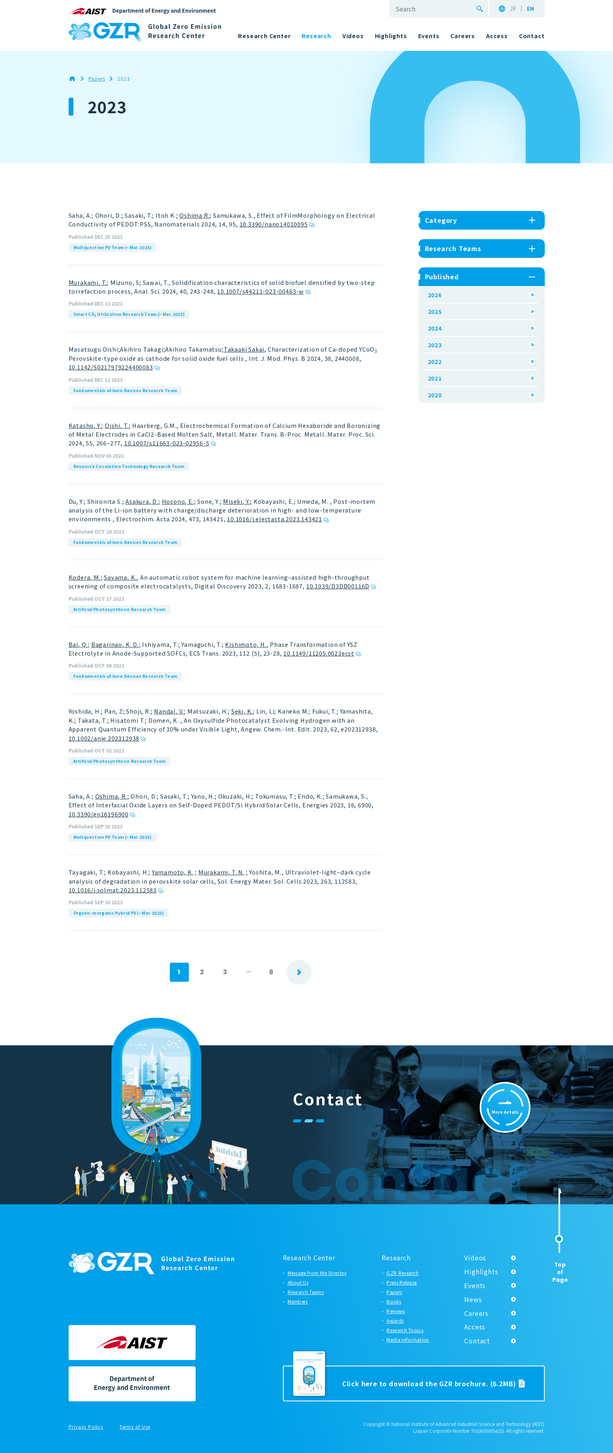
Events (475, 1285)
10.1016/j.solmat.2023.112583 (113, 890)
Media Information (407, 1339)
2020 (435, 395)
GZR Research (402, 1272)
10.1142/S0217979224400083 (111, 367)
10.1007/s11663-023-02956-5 (166, 443)
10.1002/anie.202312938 (104, 738)
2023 (435, 345)
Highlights (481, 1271)
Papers (394, 1292)
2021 (435, 378)
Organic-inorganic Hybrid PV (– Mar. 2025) (118, 913)
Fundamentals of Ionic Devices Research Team (125, 390)
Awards (395, 1320)
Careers (476, 1313)
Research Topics (404, 1330)
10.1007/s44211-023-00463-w (260, 291)
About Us (298, 1282)
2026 (435, 295)
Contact (477, 1340)
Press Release (401, 1282)
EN (530, 9)
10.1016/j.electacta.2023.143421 (274, 519)
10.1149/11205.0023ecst (318, 653)
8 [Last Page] (271, 972)
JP (513, 9)
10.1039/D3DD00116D (337, 586)
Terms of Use (134, 1427)
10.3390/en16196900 (99, 814)
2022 (435, 362)
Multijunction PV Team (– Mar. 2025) (112, 247)
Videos (475, 1257)
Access (474, 1326)
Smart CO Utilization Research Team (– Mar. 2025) (129, 314)
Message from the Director (317, 1272)
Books (393, 1301)
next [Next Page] (299, 972)
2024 (435, 328)
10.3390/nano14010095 (274, 224)
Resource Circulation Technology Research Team (128, 466)
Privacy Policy (86, 1427)
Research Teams (306, 1292)
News (473, 1299)
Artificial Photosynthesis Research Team (119, 609)
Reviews (395, 1311)
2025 (435, 311)
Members (298, 1301)
